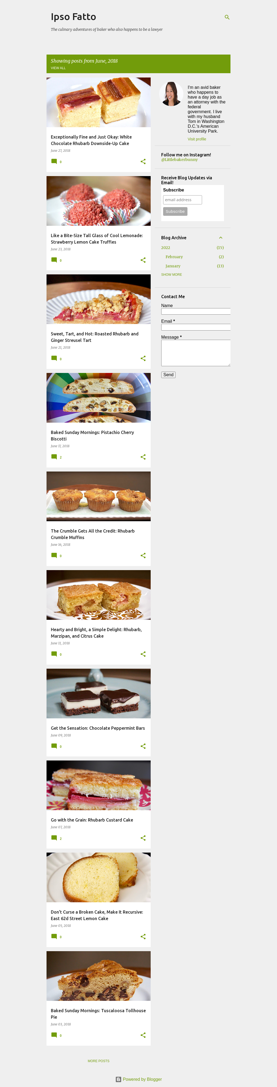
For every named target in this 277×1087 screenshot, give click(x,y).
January (173, 266)
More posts (98, 1061)
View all (58, 68)
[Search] (227, 17)
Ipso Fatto (73, 16)
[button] (143, 162)
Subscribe (173, 190)
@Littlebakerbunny (179, 159)
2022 (165, 247)
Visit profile (197, 139)
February (174, 256)
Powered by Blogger (138, 1079)
